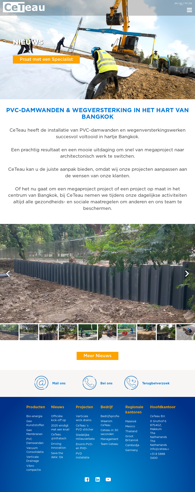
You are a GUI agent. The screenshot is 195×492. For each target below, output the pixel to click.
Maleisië (130, 421)
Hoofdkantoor (159, 407)
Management (109, 439)
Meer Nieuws (97, 356)
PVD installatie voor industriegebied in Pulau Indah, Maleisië (85, 456)
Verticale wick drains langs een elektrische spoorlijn (83, 419)
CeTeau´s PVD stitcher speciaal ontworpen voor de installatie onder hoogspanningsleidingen (85, 428)
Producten (35, 407)
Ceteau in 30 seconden (109, 432)
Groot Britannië (131, 438)
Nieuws (57, 407)
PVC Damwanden (35, 441)
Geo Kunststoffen (35, 423)
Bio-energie (34, 416)
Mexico (130, 426)
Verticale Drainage (32, 459)
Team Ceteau (109, 444)
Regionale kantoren (134, 409)
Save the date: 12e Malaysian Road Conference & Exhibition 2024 (60, 456)
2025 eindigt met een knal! (60, 427)
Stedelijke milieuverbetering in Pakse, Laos (85, 437)
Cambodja (132, 445)
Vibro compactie (33, 468)
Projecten (84, 407)
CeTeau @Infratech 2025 (58, 437)
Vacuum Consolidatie (35, 450)
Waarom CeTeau (106, 423)
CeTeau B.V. (157, 416)
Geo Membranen (34, 432)
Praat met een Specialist (46, 59)
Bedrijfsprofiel (110, 416)
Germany (131, 450)
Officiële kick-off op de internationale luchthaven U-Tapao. (60, 419)
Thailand (131, 431)
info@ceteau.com (159, 449)
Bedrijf (107, 407)
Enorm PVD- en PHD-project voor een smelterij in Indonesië (84, 447)
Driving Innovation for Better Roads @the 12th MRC (59, 446)
